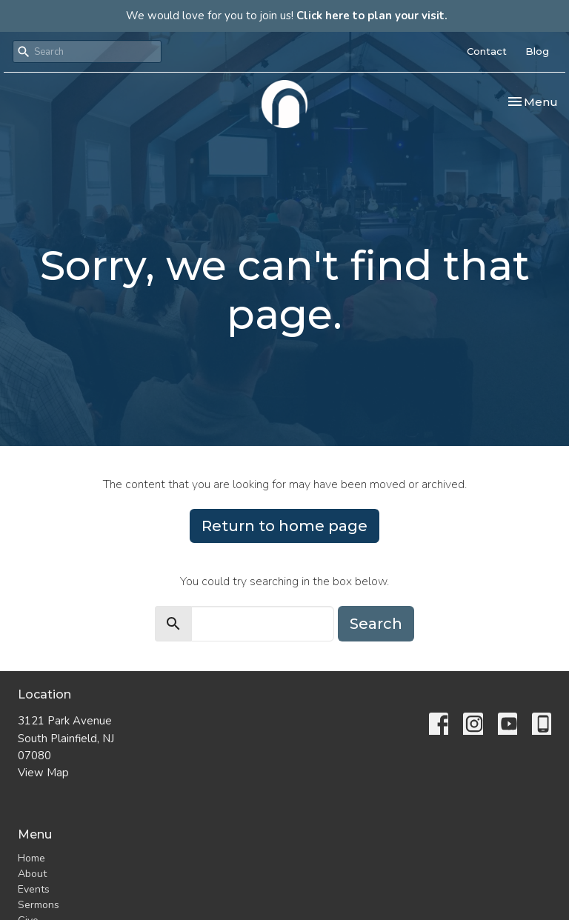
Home (31, 858)
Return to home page (284, 526)
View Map (43, 772)
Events (34, 889)
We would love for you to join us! (286, 15)
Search (376, 624)
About (32, 874)
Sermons (38, 905)
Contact (487, 51)
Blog (537, 51)
